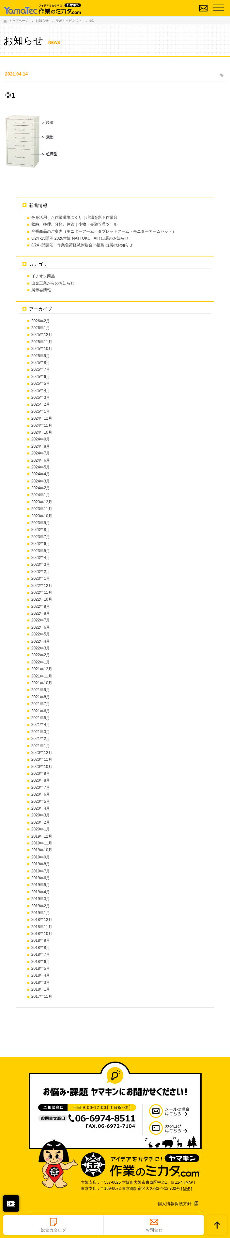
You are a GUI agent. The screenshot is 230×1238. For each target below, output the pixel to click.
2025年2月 (40, 404)
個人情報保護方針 (175, 1203)
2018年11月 (41, 927)
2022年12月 (41, 585)
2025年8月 (40, 362)
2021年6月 (40, 711)
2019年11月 (41, 843)
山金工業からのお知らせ (52, 283)
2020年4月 (40, 808)
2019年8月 (40, 864)
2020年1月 (40, 829)
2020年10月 (41, 766)
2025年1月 (40, 411)
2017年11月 (41, 996)
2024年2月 (40, 488)
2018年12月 (41, 919)
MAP (189, 1182)
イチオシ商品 (43, 276)
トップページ (18, 20)
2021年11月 (41, 676)
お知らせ (42, 20)
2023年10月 (41, 516)
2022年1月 (40, 662)
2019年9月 (40, 857)
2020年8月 (40, 780)
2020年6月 (40, 794)
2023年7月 (40, 537)
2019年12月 (41, 836)
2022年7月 (40, 620)
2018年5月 (40, 968)
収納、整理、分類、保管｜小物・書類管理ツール (74, 224)
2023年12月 (41, 502)
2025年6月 (40, 376)
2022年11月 (41, 592)
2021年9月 (40, 690)
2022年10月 (41, 599)
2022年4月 (40, 641)
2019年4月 (40, 892)
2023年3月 (40, 564)
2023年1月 (40, 578)
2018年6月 (40, 961)
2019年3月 (40, 899)
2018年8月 (40, 947)
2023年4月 (40, 557)
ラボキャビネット (69, 20)
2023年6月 (40, 543)
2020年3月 (40, 815)
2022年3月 (40, 648)
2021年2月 (40, 738)
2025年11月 (41, 342)
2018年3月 (40, 982)
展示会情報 (41, 290)
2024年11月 (41, 425)
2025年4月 (40, 390)
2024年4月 (40, 474)
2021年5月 (40, 718)
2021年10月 (41, 683)
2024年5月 (40, 467)
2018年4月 (40, 975)
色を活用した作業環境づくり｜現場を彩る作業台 (74, 217)
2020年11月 (41, 759)
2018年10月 (41, 933)
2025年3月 (40, 397)
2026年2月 (40, 321)
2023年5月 (40, 551)
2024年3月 (40, 481)
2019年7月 (40, 871)
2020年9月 (40, 773)
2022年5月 (40, 634)
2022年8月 (40, 613)
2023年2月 (40, 571)
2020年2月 (40, 822)
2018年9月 (40, 940)
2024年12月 (41, 418)
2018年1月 (40, 989)
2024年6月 (40, 460)
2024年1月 (40, 495)
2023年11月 (41, 509)
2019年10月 (41, 850)
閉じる (11, 1203)
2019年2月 (40, 906)
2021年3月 (40, 732)
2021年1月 (40, 746)
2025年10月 (41, 348)
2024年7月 (40, 453)
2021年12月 (41, 669)
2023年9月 (40, 523)
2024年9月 (40, 439)
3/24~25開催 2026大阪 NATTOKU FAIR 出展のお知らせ (80, 238)
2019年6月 (40, 878)
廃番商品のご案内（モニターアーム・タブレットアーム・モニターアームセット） (103, 231)
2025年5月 (40, 383)
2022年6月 (40, 627)
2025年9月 (40, 356)
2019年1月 (40, 913)
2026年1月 (40, 328)
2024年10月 (41, 432)
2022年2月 (40, 655)
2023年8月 (40, 529)
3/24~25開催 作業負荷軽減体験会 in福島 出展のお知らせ (82, 245)
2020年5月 (40, 801)
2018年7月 (40, 954)
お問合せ (154, 1230)
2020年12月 (41, 752)
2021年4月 (40, 724)
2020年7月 (40, 787)
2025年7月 (40, 369)
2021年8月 (40, 697)
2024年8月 (40, 446)
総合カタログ (53, 1230)
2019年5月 (40, 885)
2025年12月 (41, 334)
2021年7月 (40, 704)
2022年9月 (40, 606)
